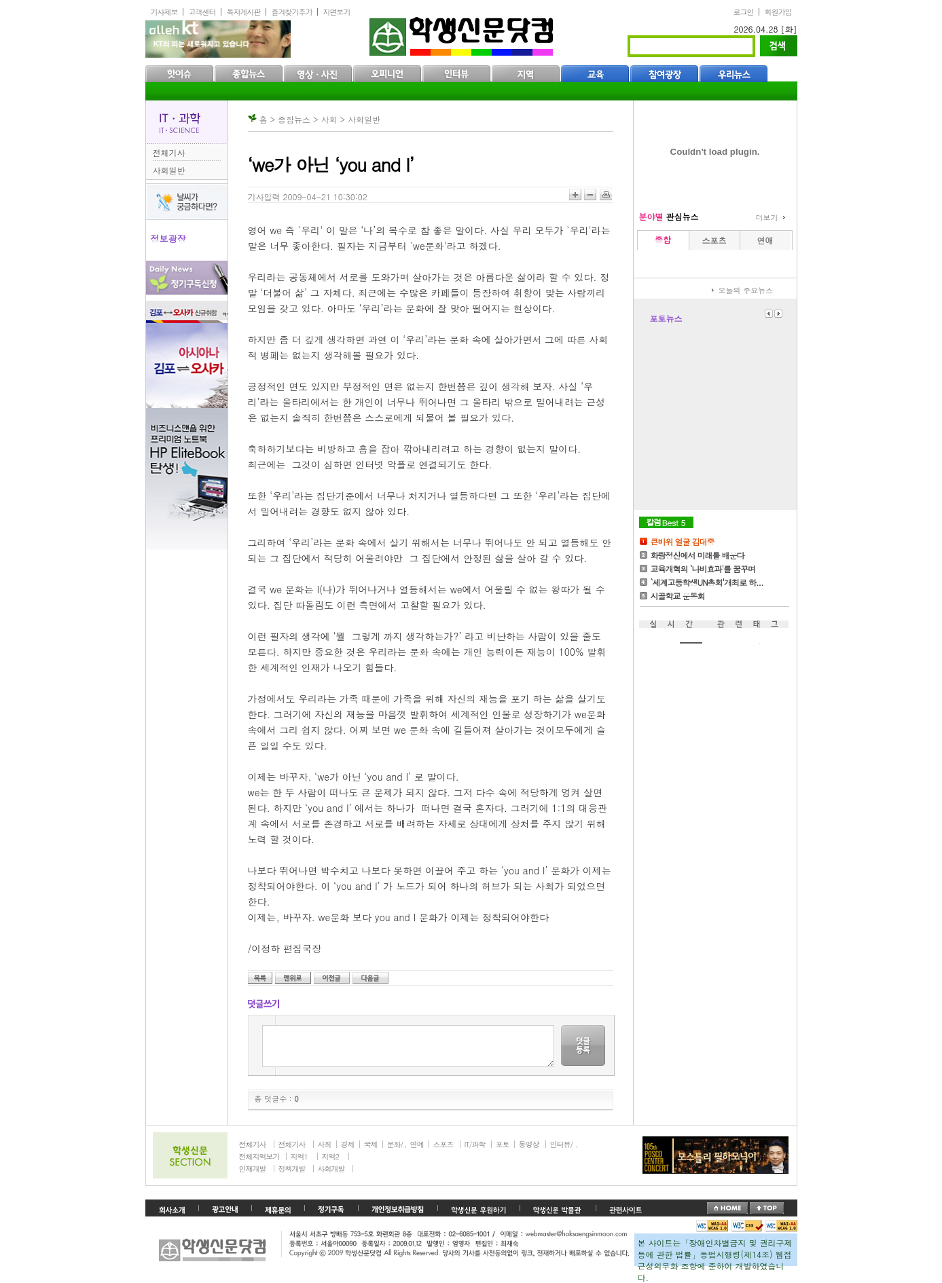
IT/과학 (475, 1144)
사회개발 (331, 1169)
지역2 (330, 1156)
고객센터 (202, 12)
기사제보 (164, 12)
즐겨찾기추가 (292, 12)
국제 (371, 1144)
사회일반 (169, 170)
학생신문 (462, 34)
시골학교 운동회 (678, 595)
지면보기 (336, 12)
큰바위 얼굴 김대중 (682, 541)
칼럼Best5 (666, 522)
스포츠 (443, 1144)
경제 (348, 1144)
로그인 (743, 12)
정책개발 (292, 1169)
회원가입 (778, 12)
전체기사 (169, 152)
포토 (502, 1144)
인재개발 (252, 1169)
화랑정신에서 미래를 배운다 (697, 555)
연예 (417, 1144)
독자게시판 (244, 12)
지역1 (299, 1156)
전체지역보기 (259, 1156)
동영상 (529, 1144)
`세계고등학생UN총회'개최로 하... (707, 582)
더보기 (767, 217)
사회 (324, 1144)
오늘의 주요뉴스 (746, 290)
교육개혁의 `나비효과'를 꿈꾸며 (703, 568)
